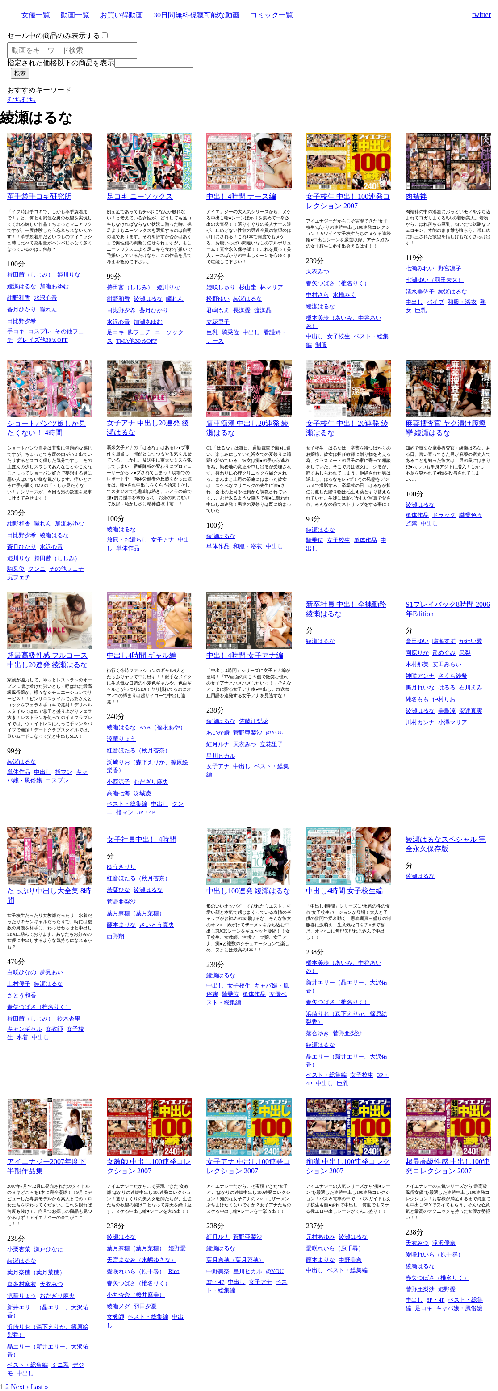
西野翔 (115, 936)
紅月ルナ (218, 744)
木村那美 (417, 664)
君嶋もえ (218, 310)
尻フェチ (18, 577)
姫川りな (68, 274)
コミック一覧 (271, 15)
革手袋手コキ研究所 (39, 196)
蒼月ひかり (21, 309)
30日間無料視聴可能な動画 (196, 15)
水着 (22, 1037)
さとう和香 (21, 995)
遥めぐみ (444, 652)
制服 (321, 344)
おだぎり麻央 (151, 781)
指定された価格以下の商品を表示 (60, 63)
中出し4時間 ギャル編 (141, 655)
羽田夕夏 (145, 1306)
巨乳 (212, 332)
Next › (20, 1387)
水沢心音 (45, 297)
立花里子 (218, 322)
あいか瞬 (218, 732)
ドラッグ (444, 515)
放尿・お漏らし (127, 539)
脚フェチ (139, 332)
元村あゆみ (320, 1236)
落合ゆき (317, 1033)
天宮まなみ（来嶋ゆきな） (141, 1260)
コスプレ (39, 331)
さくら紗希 (452, 675)
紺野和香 (18, 297)
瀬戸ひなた (48, 1249)
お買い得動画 (121, 15)
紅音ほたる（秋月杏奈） (139, 750)
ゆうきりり (121, 866)
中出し (251, 332)
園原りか (417, 652)
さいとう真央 (156, 924)
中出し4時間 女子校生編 (344, 891)
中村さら (317, 294)
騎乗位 (230, 332)
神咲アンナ (420, 675)
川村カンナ (420, 722)
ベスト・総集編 (127, 803)
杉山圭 (247, 287)
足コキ (115, 332)
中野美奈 (218, 1271)
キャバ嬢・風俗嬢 (459, 1308)
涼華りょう (121, 738)
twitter (481, 14)
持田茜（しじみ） (30, 274)
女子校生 (338, 336)
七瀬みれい (420, 268)
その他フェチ (66, 568)
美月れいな (420, 687)
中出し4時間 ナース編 (241, 196)
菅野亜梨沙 (247, 732)
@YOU (275, 732)
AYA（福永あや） (162, 727)
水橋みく (344, 294)
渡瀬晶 (263, 310)
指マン (63, 772)
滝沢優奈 (444, 1243)
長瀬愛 (242, 310)
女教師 (54, 1028)
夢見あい (51, 972)
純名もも (417, 699)
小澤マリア (452, 722)
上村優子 (18, 983)
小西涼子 (118, 781)
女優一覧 (35, 15)
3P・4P (146, 812)
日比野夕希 (21, 321)
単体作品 (127, 548)
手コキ (16, 331)
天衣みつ (317, 271)
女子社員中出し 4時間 (141, 839)
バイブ (435, 301)
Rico (174, 1271)
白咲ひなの (21, 972)
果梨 (465, 652)
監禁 (411, 523)
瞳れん (48, 309)
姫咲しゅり (220, 287)
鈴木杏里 (68, 1018)
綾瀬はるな (21, 286)
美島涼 (447, 710)
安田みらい (446, 664)
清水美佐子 (420, 291)
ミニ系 (60, 1365)
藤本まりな (121, 924)
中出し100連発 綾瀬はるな (248, 891)
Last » (39, 1387)
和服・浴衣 (462, 301)
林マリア (271, 287)
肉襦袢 (416, 196)
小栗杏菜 (18, 1249)
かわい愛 (470, 641)
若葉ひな (118, 890)
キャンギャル (24, 1028)
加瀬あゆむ (54, 286)
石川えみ (470, 687)
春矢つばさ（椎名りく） (338, 283)
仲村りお (444, 699)
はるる (447, 687)
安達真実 (470, 710)
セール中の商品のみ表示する (53, 35)
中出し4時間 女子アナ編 (244, 655)
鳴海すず (444, 641)
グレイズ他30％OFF (42, 339)
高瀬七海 (118, 793)
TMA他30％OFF (136, 340)
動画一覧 (75, 15)
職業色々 (470, 515)
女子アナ (162, 539)
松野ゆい (218, 298)
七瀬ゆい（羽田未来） (435, 280)
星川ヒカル (220, 755)
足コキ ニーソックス (140, 196)
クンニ (37, 568)
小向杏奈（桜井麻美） (136, 1294)
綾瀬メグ (118, 1306)
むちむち (21, 99)
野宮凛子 (449, 268)
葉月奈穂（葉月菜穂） (136, 913)
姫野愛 (177, 1248)
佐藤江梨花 (253, 721)
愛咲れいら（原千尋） (136, 1271)
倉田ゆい (417, 641)
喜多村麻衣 (21, 1284)
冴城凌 (142, 793)
